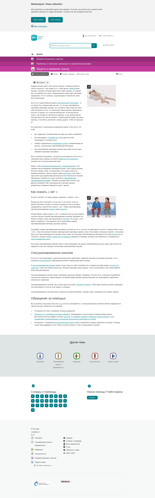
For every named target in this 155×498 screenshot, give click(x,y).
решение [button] (63, 209)
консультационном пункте (40, 239)
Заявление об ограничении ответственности (92, 486)
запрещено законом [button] (83, 285)
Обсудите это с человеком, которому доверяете (52, 314)
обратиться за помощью (68, 159)
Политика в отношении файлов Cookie (44, 489)
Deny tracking (55, 20)
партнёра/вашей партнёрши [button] (67, 103)
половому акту (53, 137)
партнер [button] (115, 234)
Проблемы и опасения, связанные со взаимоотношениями (63, 64)
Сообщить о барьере (70, 486)
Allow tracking (38, 20)
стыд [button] (60, 304)
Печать (120, 74)
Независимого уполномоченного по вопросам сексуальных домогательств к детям (65, 319)
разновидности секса (60, 143)
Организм (40, 362)
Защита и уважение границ (52, 68)
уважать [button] (53, 209)
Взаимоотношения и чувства (49, 59)
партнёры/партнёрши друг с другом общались (59, 166)
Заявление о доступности (66, 489)
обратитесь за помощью (61, 237)
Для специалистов (90, 36)
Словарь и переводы (68, 74)
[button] (41, 82)
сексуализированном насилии (44, 265)
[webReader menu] (34, 82)
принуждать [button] (67, 173)
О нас (68, 438)
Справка (55, 74)
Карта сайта (109, 45)
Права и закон (113, 362)
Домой (39, 54)
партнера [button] (66, 219)
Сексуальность (94, 362)
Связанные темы (84, 74)
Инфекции (76, 362)
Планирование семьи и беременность (58, 365)
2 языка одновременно (41, 74)
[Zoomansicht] (101, 96)
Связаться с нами (72, 441)
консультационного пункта (64, 322)
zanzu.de (67, 317)
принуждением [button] (45, 260)
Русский (107, 36)
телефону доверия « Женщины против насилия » (91, 317)
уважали (72, 88)
